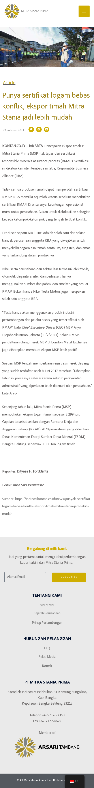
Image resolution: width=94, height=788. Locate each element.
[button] (31, 129)
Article (9, 83)
